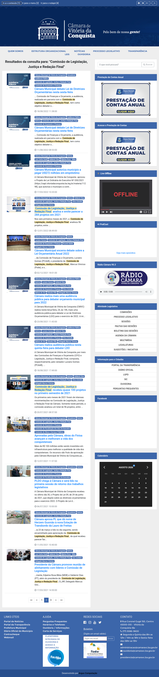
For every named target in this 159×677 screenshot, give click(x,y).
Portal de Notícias (13, 621)
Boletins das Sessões (126, 331)
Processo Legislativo (106, 51)
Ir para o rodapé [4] (50, 3)
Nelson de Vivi (40, 293)
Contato (126, 616)
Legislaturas (125, 345)
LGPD (126, 374)
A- (155, 3)
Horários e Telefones (54, 624)
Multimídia (126, 340)
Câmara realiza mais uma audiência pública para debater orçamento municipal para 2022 (60, 299)
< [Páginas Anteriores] (37, 600)
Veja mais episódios (125, 253)
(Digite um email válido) (95, 633)
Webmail (9, 637)
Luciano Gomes (40, 240)
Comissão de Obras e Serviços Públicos (49, 432)
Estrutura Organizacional (48, 51)
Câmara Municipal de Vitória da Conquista (50, 75)
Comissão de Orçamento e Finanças (48, 86)
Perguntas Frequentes (126, 388)
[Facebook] (85, 622)
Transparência (137, 51)
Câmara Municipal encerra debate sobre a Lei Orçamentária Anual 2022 (59, 252)
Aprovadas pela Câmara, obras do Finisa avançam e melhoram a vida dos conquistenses (58, 439)
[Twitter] (99, 622)
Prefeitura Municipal (15, 628)
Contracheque (11, 634)
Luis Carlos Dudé (41, 159)
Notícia (37, 121)
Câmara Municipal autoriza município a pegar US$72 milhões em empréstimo (58, 171)
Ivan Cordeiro (77, 558)
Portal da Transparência (126, 365)
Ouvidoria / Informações (56, 628)
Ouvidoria (84, 54)
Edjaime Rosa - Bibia (68, 159)
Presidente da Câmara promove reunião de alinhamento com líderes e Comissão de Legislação (60, 568)
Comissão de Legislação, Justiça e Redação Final (53, 82)
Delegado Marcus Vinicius (44, 205)
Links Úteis (11, 616)
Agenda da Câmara (125, 335)
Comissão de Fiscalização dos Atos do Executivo (52, 429)
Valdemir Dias (54, 159)
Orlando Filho (52, 293)
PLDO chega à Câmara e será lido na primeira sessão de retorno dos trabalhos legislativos (59, 484)
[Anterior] (104, 467)
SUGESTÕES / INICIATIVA (126, 349)
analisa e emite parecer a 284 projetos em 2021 (59, 211)
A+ (147, 3)
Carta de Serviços (52, 631)
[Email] (95, 638)
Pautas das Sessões (126, 326)
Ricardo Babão (68, 244)
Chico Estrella (77, 201)
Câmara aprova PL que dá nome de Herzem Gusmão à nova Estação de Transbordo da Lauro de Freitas (56, 522)
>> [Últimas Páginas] (61, 600)
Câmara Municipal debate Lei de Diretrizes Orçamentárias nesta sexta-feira (60, 90)
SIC (126, 379)
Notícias (79, 51)
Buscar (147, 64)
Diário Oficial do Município (18, 631)
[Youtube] (95, 622)
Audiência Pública (41, 79)
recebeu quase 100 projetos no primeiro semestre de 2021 (60, 390)
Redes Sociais (93, 616)
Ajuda (47, 616)
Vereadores (71, 75)
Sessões (125, 321)
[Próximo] (147, 467)
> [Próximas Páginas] (56, 600)
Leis (67, 54)
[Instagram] (90, 622)
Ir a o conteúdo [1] (11, 3)
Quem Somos (15, 51)
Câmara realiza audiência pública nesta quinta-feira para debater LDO (58, 346)
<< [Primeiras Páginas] (31, 600)
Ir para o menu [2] (30, 3)
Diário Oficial (125, 370)
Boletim (88, 629)
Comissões (126, 312)
